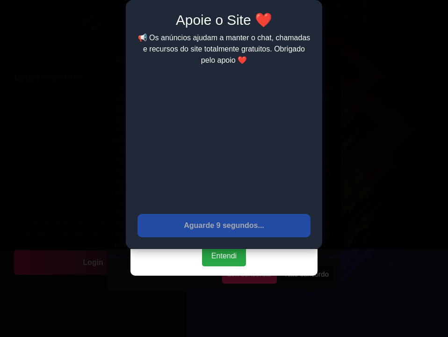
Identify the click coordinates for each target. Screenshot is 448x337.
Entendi (224, 256)
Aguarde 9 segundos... (224, 225)
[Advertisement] (224, 139)
